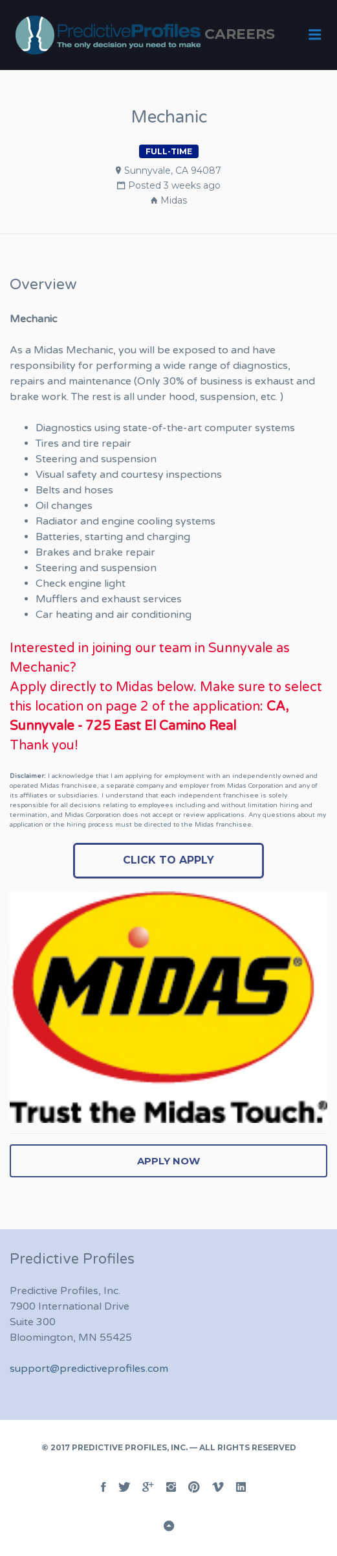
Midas (173, 200)
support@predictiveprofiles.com (89, 1368)
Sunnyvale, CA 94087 (172, 170)
